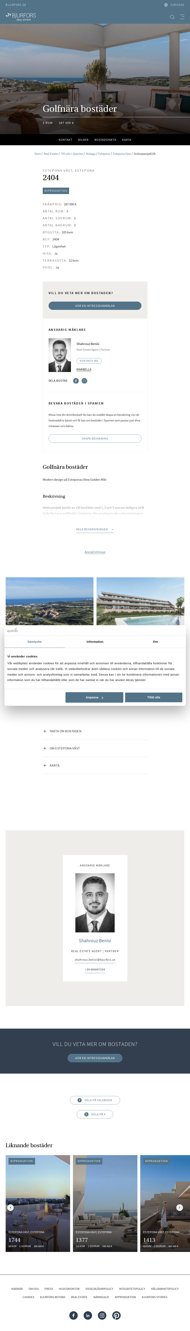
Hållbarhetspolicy (165, 1289)
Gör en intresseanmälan (95, 306)
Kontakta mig (89, 360)
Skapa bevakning (95, 438)
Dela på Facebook (95, 1100)
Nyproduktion (125, 1297)
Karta (126, 140)
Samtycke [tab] (34, 642)
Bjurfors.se (16, 5)
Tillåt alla (153, 697)
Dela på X (95, 1114)
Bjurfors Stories (154, 1297)
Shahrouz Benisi (95, 940)
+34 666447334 (95, 969)
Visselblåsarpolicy (99, 1289)
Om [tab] (155, 642)
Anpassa (94, 697)
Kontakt (65, 140)
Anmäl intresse (95, 552)
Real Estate (79, 1297)
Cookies (28, 1297)
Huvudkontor (69, 1289)
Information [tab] (95, 642)
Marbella (84, 369)
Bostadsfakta (105, 140)
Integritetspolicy (132, 1289)
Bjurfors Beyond (52, 1297)
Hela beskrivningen (95, 529)
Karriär (17, 1289)
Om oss (34, 1289)
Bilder (83, 140)
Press (49, 1289)
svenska (174, 5)
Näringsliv (101, 1297)
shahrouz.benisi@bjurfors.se (95, 960)
